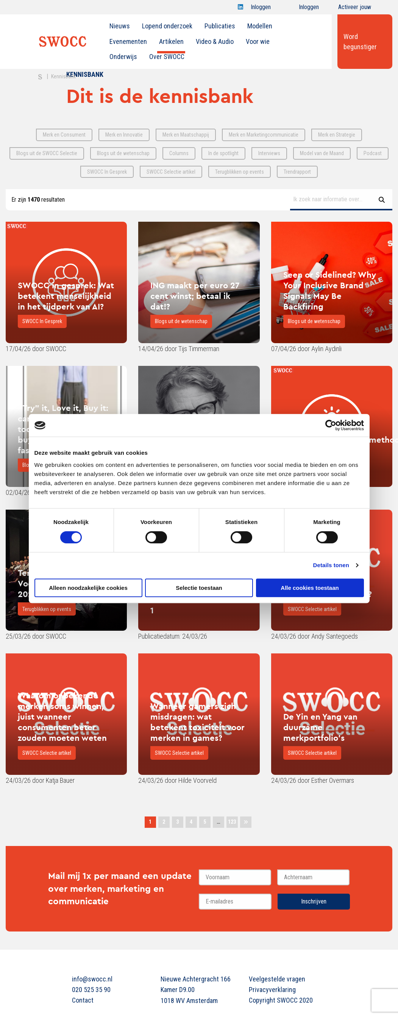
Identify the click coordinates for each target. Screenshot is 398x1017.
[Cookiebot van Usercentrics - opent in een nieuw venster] (331, 425)
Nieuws (119, 26)
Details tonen (331, 565)
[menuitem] (119, 26)
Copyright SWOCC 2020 (281, 1000)
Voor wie (258, 41)
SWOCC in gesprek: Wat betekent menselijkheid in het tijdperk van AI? (66, 296)
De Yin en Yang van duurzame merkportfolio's (320, 727)
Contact (83, 1000)
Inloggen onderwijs (302, 8)
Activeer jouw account (354, 8)
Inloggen (261, 8)
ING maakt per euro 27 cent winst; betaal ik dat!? (195, 296)
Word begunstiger (360, 42)
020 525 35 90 (91, 990)
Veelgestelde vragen (277, 979)
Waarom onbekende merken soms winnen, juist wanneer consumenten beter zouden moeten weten (62, 716)
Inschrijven (313, 901)
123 (232, 822)
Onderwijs (123, 57)
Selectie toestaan (199, 588)
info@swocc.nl (92, 979)
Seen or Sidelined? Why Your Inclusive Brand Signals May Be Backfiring (329, 290)
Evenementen (128, 41)
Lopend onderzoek (167, 26)
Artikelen (171, 41)
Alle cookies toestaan (310, 588)
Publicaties (219, 26)
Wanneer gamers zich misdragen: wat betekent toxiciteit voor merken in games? (197, 722)
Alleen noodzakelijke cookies (88, 588)
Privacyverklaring (272, 990)
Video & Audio (215, 41)
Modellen (259, 26)
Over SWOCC (166, 57)
